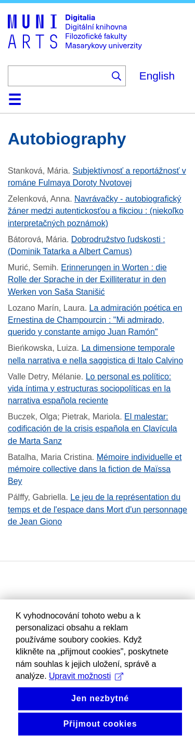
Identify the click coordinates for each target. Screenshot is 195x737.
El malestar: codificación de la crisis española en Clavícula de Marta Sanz (92, 428)
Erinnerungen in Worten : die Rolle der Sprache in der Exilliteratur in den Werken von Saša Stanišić (87, 279)
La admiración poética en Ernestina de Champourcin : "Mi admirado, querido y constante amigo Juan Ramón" (95, 320)
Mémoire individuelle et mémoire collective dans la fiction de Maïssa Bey (94, 469)
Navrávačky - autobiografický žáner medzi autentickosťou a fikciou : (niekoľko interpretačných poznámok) (96, 210)
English (157, 76)
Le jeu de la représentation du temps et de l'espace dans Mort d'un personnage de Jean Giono (97, 509)
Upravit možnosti (86, 692)
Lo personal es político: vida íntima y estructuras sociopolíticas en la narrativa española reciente (89, 388)
